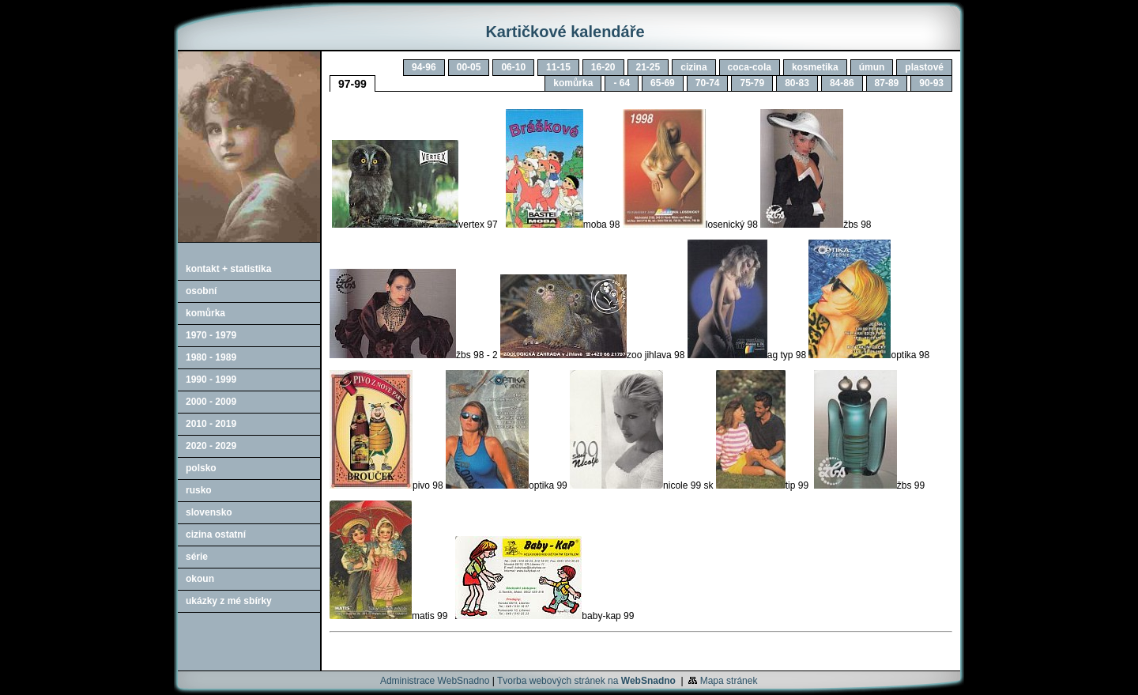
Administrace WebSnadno (435, 680)
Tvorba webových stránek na (586, 680)
